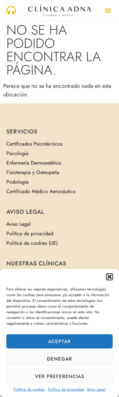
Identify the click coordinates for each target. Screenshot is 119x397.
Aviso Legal (96, 389)
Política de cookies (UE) (32, 243)
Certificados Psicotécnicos (34, 143)
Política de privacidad (66, 389)
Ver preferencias (59, 376)
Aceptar (59, 341)
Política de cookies (29, 389)
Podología (17, 181)
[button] (109, 277)
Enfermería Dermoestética (33, 162)
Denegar (59, 358)
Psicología (17, 153)
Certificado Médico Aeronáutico (41, 191)
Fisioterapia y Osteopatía (32, 172)
